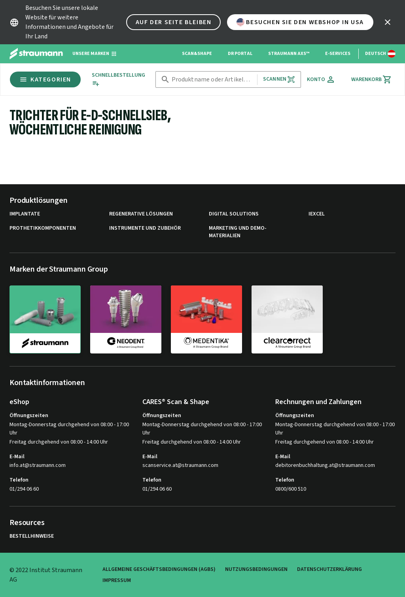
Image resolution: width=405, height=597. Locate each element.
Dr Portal (240, 53)
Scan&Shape (197, 53)
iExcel (316, 214)
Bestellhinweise (31, 536)
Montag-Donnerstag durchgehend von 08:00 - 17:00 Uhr (69, 429)
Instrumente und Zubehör (145, 228)
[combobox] (213, 80)
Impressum (116, 580)
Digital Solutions (234, 214)
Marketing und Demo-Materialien (238, 232)
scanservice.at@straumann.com (180, 465)
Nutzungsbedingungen (256, 569)
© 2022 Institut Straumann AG (45, 575)
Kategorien (45, 79)
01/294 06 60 (24, 489)
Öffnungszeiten (28, 415)
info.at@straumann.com (37, 465)
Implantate (24, 214)
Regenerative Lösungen (141, 214)
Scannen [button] (279, 79)
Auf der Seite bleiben (174, 22)
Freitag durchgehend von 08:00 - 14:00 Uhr (58, 442)
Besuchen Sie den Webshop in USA (300, 22)
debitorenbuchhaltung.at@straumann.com (325, 465)
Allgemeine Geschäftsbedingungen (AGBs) (159, 569)
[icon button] (388, 22)
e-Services (337, 53)
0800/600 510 (290, 489)
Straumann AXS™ (288, 53)
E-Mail (17, 457)
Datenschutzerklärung (329, 569)
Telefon (18, 480)
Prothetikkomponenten (42, 228)
